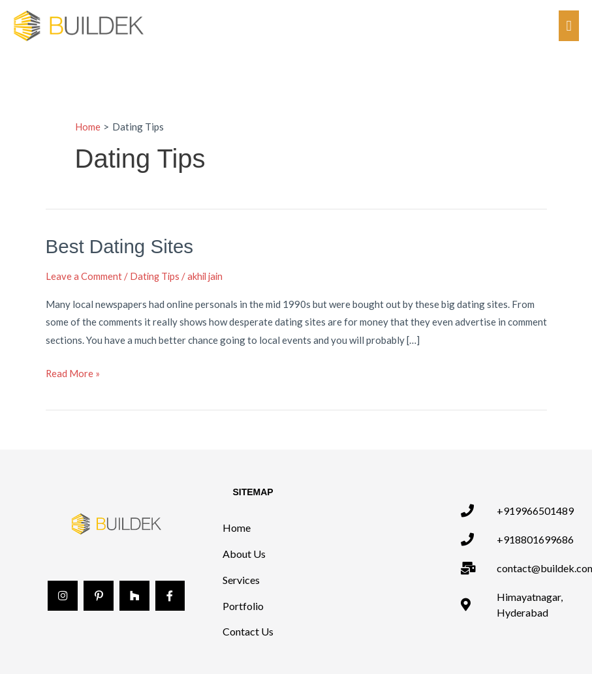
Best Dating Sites (121, 246)
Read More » (73, 371)
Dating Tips (155, 275)
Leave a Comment (84, 275)
